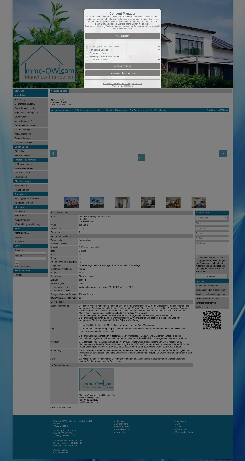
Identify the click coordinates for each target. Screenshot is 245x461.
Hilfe (130, 29)
